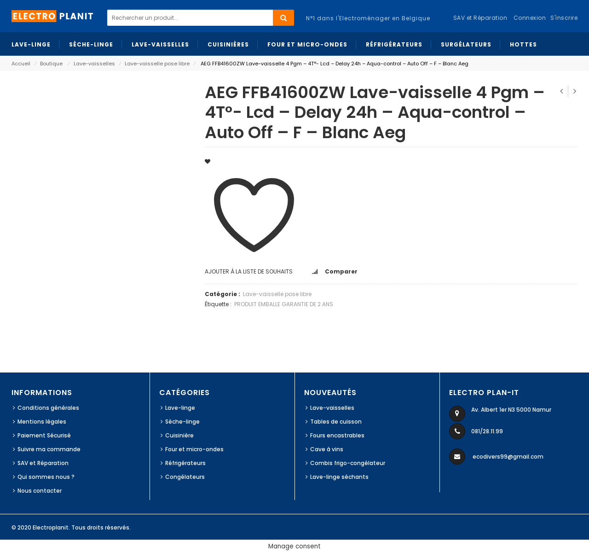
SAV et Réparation (43, 463)
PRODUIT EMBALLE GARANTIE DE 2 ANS (283, 304)
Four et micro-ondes (194, 449)
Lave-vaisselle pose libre (157, 63)
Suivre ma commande (49, 449)
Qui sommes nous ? (46, 477)
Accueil (21, 63)
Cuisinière (179, 435)
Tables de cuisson (336, 421)
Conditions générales (48, 408)
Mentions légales (41, 421)
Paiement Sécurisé (44, 435)
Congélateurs (185, 477)
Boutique (51, 63)
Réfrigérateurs (185, 463)
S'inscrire (563, 18)
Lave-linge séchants (339, 477)
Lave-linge (180, 408)
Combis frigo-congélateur (347, 463)
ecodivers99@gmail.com (508, 456)
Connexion (530, 18)
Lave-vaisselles (94, 63)
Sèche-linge (182, 421)
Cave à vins (326, 449)
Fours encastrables (337, 435)
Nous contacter (39, 491)
